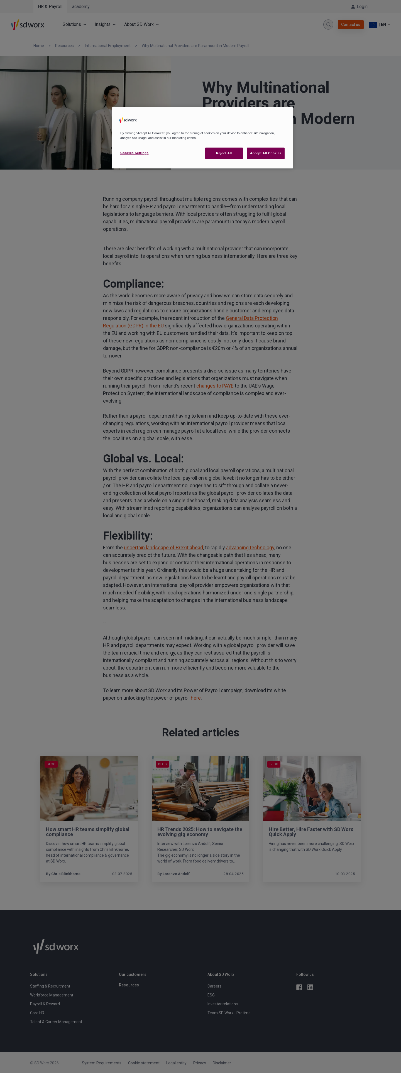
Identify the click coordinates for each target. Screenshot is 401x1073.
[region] (202, 137)
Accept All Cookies (266, 153)
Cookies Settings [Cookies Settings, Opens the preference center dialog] (134, 153)
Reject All (224, 153)
